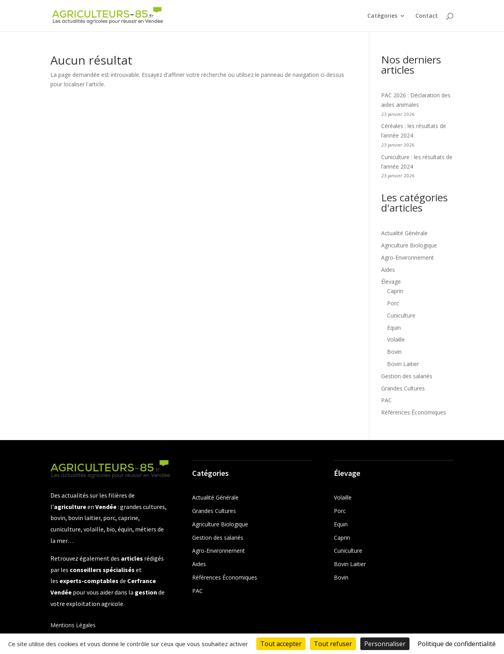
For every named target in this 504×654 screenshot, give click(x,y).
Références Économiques (413, 412)
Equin (394, 327)
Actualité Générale (404, 233)
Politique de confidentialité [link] (457, 643)
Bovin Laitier (403, 364)
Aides (388, 269)
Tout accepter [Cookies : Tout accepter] (281, 643)
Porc (393, 303)
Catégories (382, 16)
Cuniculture (401, 315)
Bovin (394, 351)
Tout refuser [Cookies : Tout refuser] (333, 643)
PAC (386, 400)
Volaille (396, 339)
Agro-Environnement (407, 257)
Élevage (391, 281)
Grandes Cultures (403, 388)
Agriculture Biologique (409, 245)
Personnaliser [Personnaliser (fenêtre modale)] (385, 643)
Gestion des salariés (406, 376)
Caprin (395, 291)
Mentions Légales (73, 625)
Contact (426, 16)
